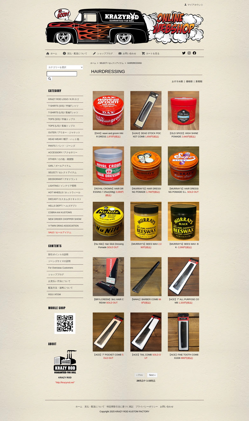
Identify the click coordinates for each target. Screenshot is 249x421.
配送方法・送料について (60, 287)
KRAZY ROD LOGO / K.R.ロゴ (63, 99)
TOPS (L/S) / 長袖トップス (61, 126)
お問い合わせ (127, 53)
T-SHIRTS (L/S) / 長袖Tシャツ (63, 112)
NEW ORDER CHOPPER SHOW (64, 219)
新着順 (199, 81)
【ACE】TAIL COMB (141, 354)
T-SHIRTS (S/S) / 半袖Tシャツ (63, 106)
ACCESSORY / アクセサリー (62, 152)
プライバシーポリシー (147, 406)
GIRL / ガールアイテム (59, 165)
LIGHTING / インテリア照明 (62, 185)
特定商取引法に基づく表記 (120, 406)
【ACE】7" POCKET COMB (107, 354)
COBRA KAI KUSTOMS (60, 212)
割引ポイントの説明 (58, 254)
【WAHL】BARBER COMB (144, 299)
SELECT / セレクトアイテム (112, 63)
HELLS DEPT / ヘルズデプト (62, 205)
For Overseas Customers (60, 267)
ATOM (58, 294)
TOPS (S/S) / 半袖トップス (61, 119)
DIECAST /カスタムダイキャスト (64, 199)
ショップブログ (103, 53)
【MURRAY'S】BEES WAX (144, 244)
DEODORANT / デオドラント (63, 179)
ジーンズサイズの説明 (59, 261)
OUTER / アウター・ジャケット (64, 132)
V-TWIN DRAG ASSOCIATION (63, 225)
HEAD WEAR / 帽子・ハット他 (63, 139)
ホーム (51, 53)
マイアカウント (193, 4)
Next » (152, 375)
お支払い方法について (59, 281)
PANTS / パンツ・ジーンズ (61, 146)
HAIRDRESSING (134, 63)
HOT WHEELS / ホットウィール (64, 192)
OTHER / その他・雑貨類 (61, 159)
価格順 (189, 81)
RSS (50, 294)
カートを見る (150, 53)
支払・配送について (75, 53)
